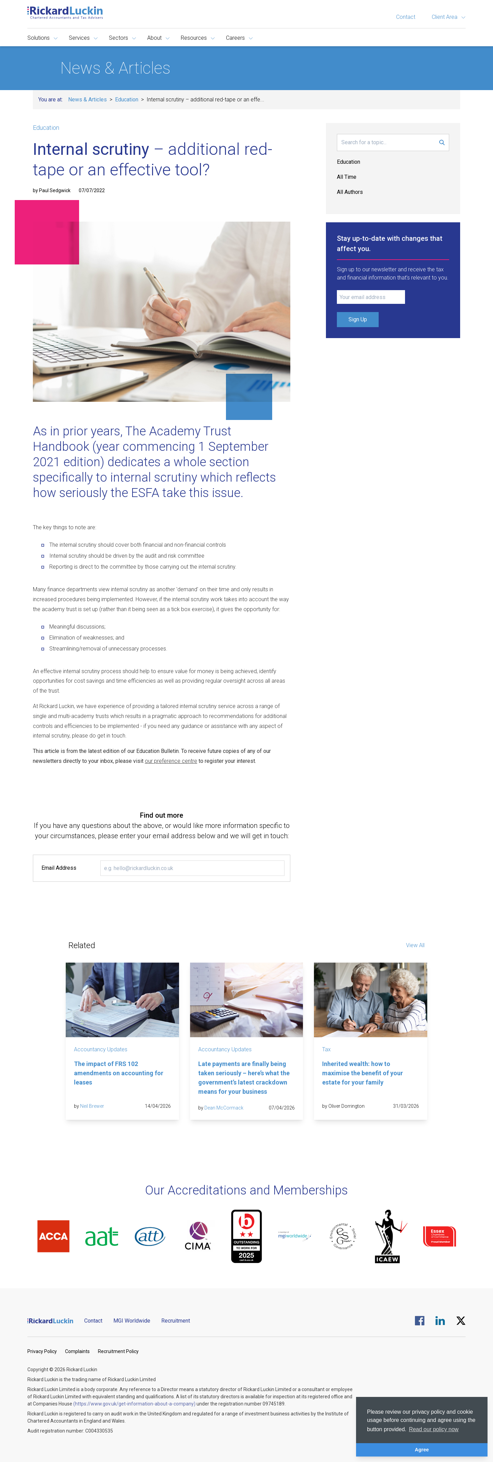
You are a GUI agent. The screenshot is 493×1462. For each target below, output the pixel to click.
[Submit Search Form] (442, 142)
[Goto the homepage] (65, 12)
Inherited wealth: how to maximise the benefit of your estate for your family (362, 1073)
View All (415, 945)
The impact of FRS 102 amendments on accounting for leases (118, 1073)
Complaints (77, 1351)
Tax (326, 1049)
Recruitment (175, 1320)
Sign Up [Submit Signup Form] (358, 319)
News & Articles (87, 99)
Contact (405, 17)
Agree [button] (422, 1449)
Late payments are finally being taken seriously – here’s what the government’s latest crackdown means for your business (244, 1077)
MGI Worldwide (131, 1320)
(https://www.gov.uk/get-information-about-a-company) (134, 1404)
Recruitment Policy (118, 1351)
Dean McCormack (223, 1108)
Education (126, 99)
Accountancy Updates (100, 1049)
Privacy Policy (42, 1351)
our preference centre (171, 761)
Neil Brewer (92, 1106)
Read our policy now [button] (433, 1429)
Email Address (58, 868)
